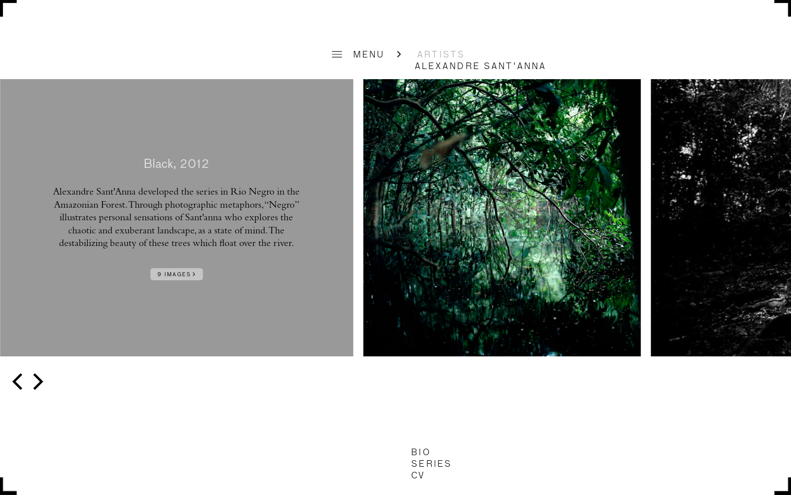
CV (418, 475)
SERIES (431, 464)
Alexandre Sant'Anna (481, 66)
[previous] (19, 382)
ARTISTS (441, 54)
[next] (36, 382)
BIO (420, 452)
